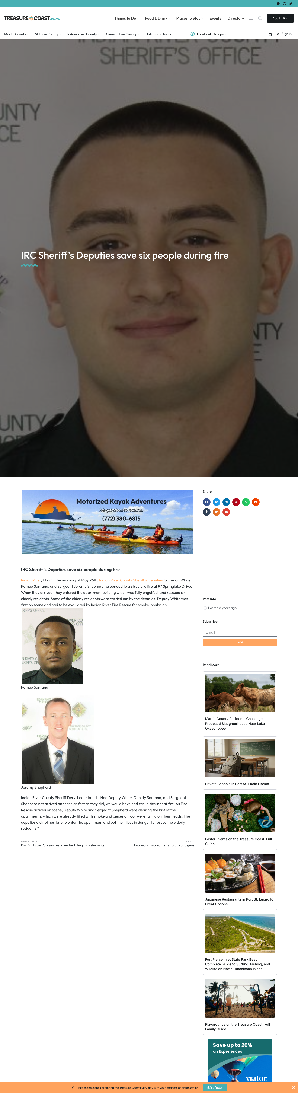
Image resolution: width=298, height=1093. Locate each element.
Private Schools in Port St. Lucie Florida (237, 784)
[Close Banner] (293, 1087)
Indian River (31, 580)
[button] (270, 34)
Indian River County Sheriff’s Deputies (131, 580)
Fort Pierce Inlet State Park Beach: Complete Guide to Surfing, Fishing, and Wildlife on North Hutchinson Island (237, 964)
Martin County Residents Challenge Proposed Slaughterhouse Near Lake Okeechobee (235, 723)
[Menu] (250, 18)
